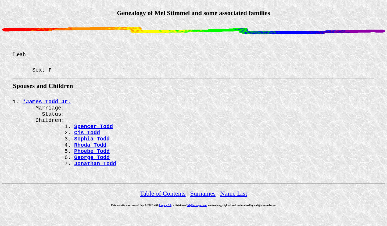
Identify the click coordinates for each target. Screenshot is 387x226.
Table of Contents (162, 206)
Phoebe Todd (92, 161)
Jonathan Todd (95, 176)
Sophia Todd (92, 147)
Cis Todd (87, 139)
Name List (233, 206)
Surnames (203, 206)
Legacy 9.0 (165, 218)
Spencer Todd (93, 132)
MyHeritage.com (197, 218)
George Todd (92, 168)
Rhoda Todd (90, 154)
